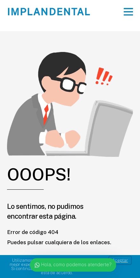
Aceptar (120, 260)
